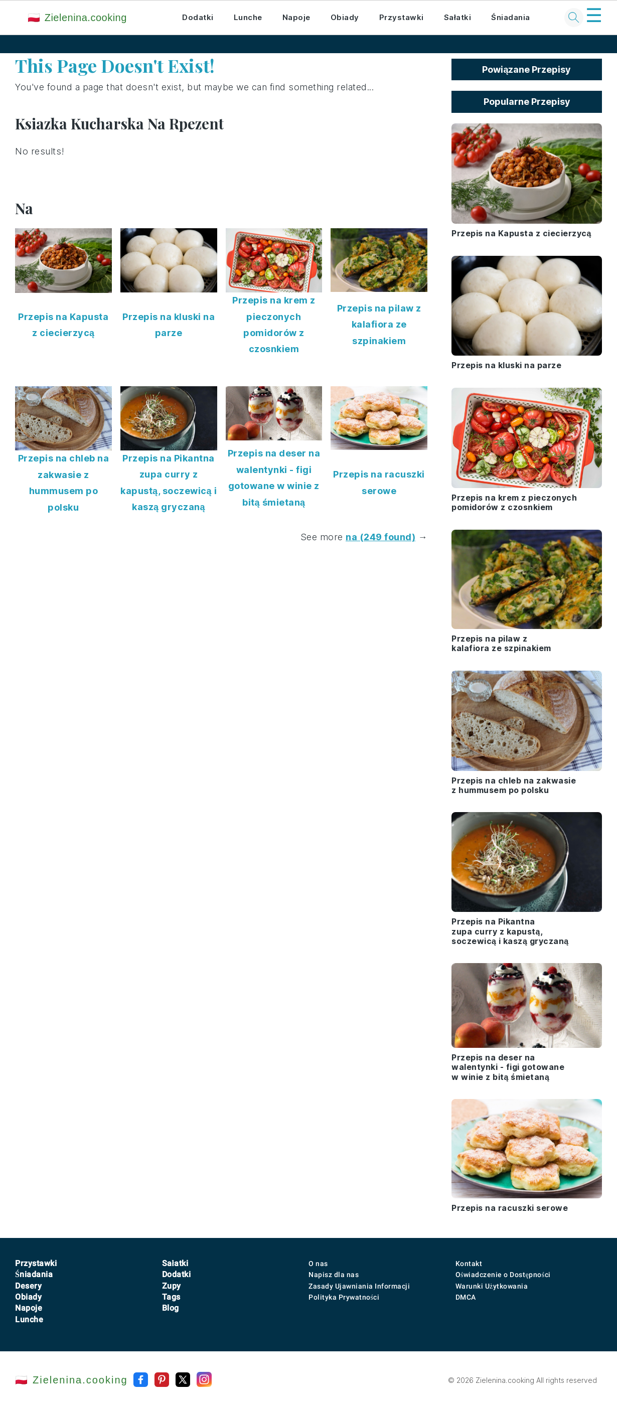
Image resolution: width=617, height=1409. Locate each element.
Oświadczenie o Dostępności (503, 1275)
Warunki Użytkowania (491, 1286)
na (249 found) (380, 537)
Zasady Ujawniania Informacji (359, 1286)
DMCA (465, 1297)
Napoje (296, 17)
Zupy (171, 1286)
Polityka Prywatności (343, 1297)
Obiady (345, 17)
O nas (318, 1264)
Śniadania (510, 17)
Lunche (248, 17)
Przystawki (401, 17)
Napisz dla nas (333, 1275)
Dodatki (198, 17)
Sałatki (458, 17)
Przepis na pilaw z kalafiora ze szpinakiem (379, 324)
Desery (28, 1286)
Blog (170, 1308)
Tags (171, 1297)
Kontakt (469, 1264)
